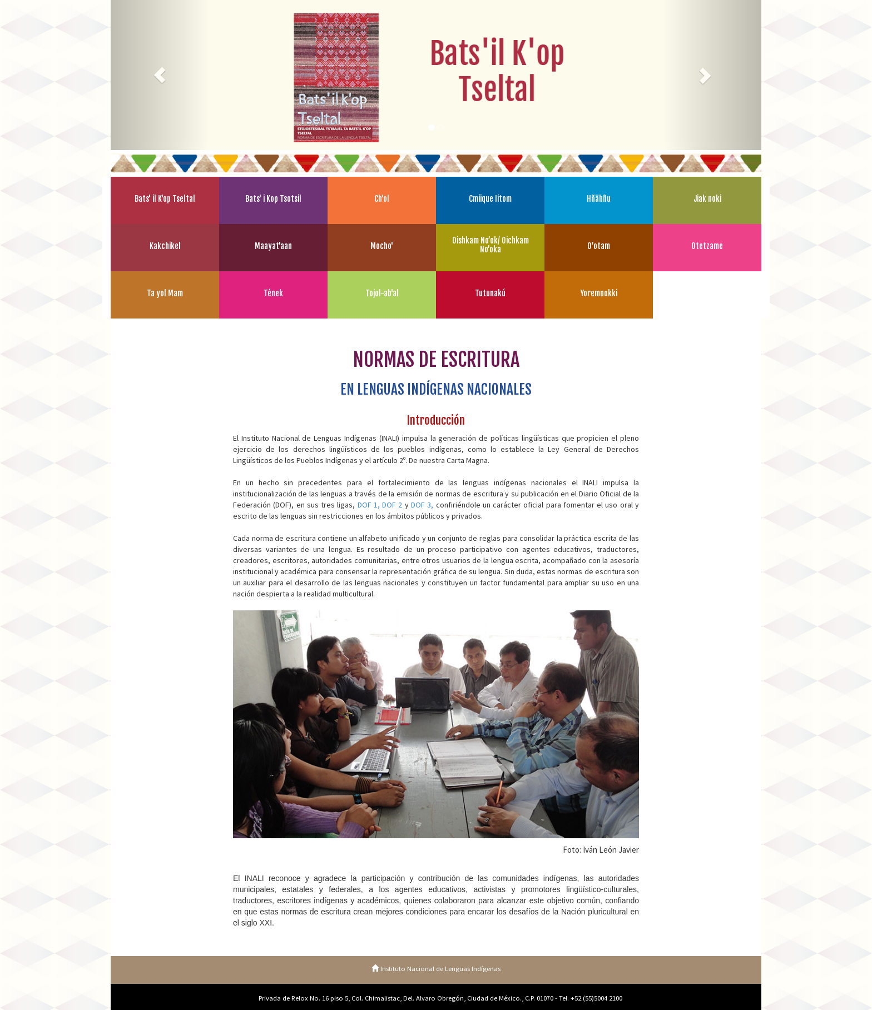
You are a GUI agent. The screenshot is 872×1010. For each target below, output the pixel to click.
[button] (160, 75)
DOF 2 (392, 505)
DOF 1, (369, 505)
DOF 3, (422, 505)
